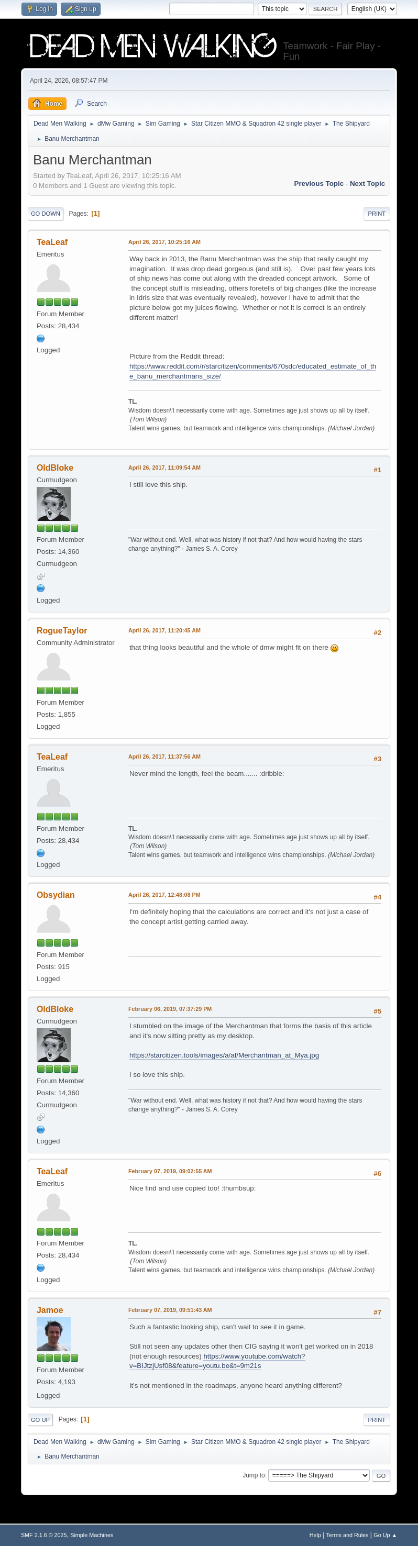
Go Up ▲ (385, 1535)
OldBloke (55, 467)
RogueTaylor (62, 630)
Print (377, 213)
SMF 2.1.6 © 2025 (44, 1535)
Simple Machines (91, 1535)
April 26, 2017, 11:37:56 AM (164, 756)
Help (315, 1535)
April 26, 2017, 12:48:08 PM (164, 895)
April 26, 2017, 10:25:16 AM (164, 242)
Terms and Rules (347, 1535)
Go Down (45, 213)
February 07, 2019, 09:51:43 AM (170, 1310)
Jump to (254, 1475)
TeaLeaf (52, 242)
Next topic (367, 183)
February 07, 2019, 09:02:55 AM (170, 1171)
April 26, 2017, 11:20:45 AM (164, 630)
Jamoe (50, 1310)
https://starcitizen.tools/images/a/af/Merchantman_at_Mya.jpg (224, 1055)
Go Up (40, 1420)
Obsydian (56, 895)
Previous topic (319, 183)
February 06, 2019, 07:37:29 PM (170, 1009)
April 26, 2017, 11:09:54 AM (164, 467)
